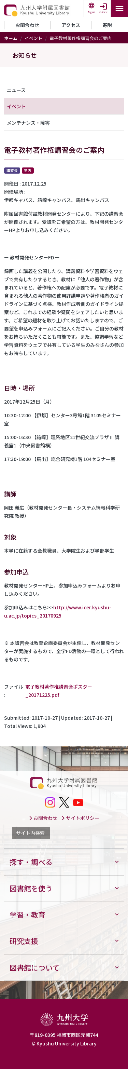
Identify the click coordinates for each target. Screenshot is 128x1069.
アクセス (70, 25)
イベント (33, 38)
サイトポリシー (80, 817)
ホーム (10, 38)
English (91, 12)
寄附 (107, 25)
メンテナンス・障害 (28, 122)
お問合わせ (27, 25)
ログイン (103, 12)
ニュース (16, 89)
